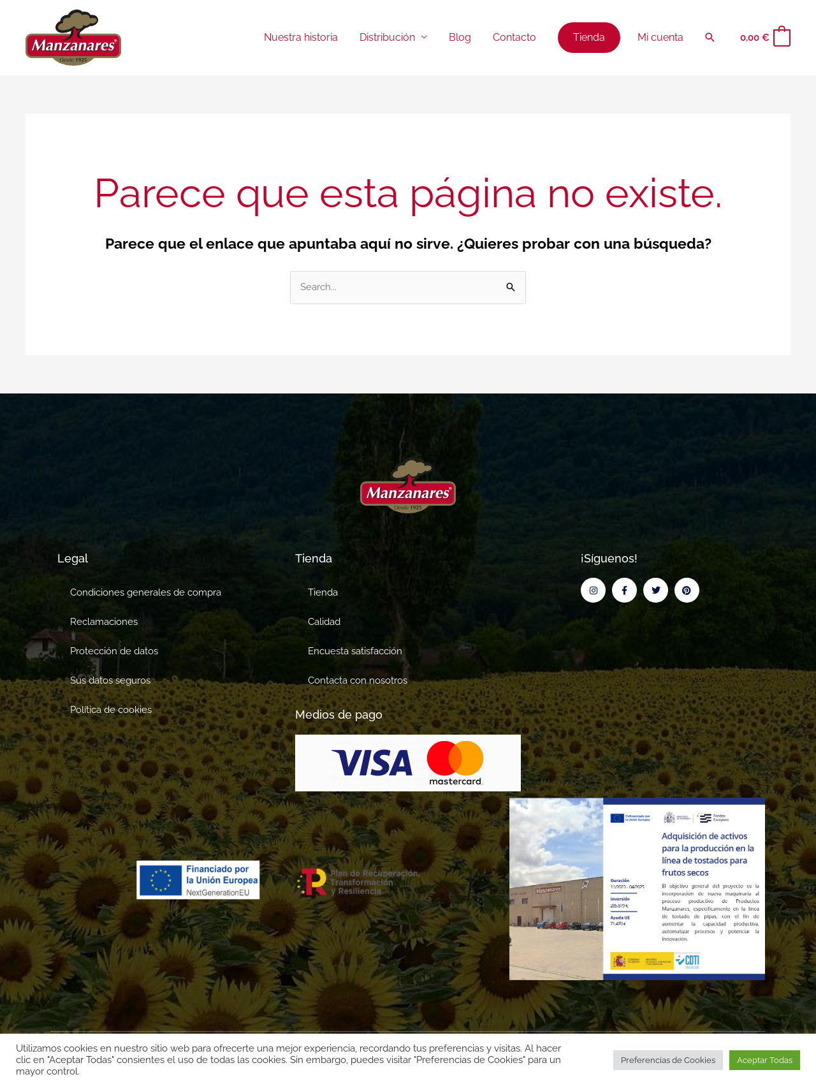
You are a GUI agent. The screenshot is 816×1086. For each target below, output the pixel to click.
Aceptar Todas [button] (764, 1060)
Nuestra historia (307, 37)
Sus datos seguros (110, 680)
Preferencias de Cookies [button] (668, 1060)
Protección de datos (114, 651)
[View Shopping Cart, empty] (764, 38)
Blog (464, 37)
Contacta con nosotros (357, 680)
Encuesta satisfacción (355, 651)
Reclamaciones (104, 621)
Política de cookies (111, 709)
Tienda (323, 592)
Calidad (324, 621)
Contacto (517, 37)
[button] (710, 37)
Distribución (392, 37)
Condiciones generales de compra (145, 592)
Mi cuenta (661, 37)
